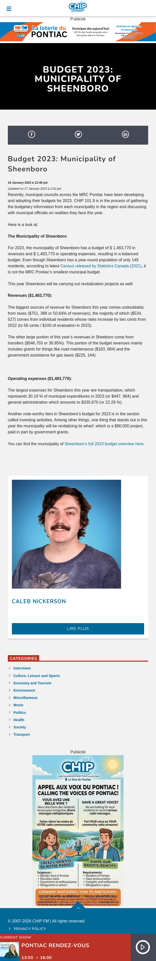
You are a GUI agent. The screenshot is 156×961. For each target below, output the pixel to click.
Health (18, 720)
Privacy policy (30, 929)
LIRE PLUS (78, 628)
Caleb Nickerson (39, 601)
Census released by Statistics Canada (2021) (101, 266)
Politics (19, 713)
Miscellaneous (25, 698)
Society (19, 727)
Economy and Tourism (32, 683)
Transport (21, 734)
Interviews (22, 668)
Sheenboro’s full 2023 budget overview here (103, 444)
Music (18, 705)
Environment (24, 690)
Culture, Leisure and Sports (36, 676)
